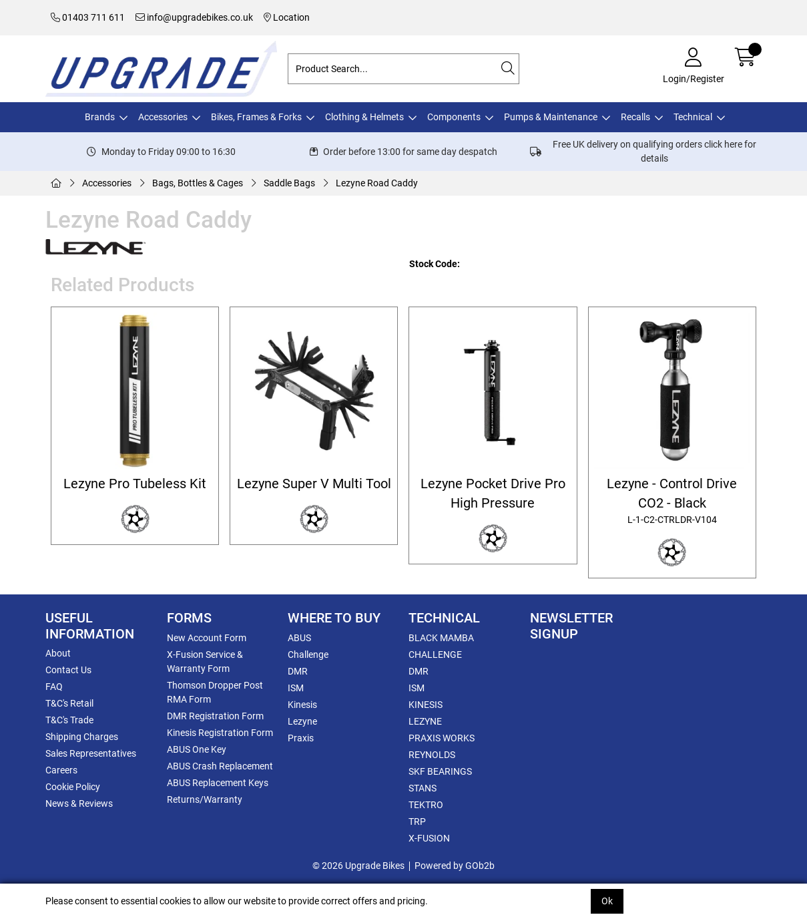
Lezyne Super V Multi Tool (314, 484)
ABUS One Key (196, 749)
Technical (693, 117)
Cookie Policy (72, 786)
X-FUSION (429, 838)
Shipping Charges (81, 736)
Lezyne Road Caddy (377, 183)
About (58, 653)
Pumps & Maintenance (550, 117)
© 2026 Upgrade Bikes (358, 865)
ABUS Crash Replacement (220, 766)
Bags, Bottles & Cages (197, 183)
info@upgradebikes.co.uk (194, 17)
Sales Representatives (90, 753)
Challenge (308, 654)
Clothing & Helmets (364, 117)
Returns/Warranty (204, 799)
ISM (296, 688)
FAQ (54, 686)
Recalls (635, 117)
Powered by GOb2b (455, 865)
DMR (298, 671)
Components (454, 117)
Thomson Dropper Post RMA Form (215, 692)
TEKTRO (426, 804)
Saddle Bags (289, 183)
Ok (607, 901)
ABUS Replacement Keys (217, 782)
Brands (100, 117)
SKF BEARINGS (440, 771)
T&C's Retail (69, 703)
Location (287, 17)
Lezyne (302, 721)
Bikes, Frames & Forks (256, 117)
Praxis (301, 738)
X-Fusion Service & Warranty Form (205, 661)
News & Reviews (79, 803)
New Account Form (206, 637)
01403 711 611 (88, 17)
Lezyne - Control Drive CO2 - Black (672, 502)
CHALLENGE (435, 654)
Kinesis (302, 704)
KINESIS (426, 704)
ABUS (299, 637)
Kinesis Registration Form (220, 732)
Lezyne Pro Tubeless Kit (134, 484)
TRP (417, 821)
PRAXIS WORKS (442, 738)
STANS (423, 788)
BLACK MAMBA (441, 637)
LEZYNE (425, 721)
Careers (61, 770)
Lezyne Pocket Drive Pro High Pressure (493, 493)
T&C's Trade (69, 720)
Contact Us (68, 670)
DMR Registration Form (215, 716)
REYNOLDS (432, 754)
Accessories (163, 117)
